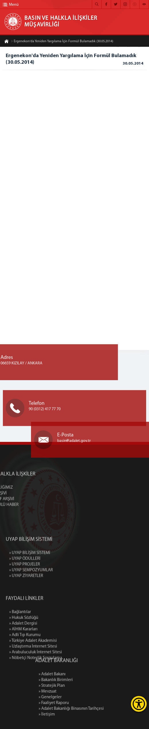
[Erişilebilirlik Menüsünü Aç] (139, 704)
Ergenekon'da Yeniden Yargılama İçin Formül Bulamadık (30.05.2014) (62, 41)
